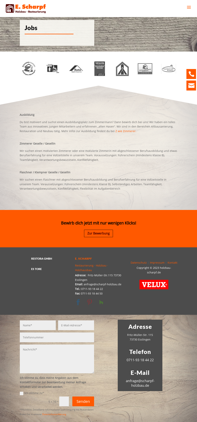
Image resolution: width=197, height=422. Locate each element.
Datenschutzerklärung (54, 414)
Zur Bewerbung (98, 233)
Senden (83, 401)
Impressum (157, 262)
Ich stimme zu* (32, 393)
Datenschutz (139, 262)
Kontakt (172, 262)
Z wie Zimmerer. (125, 131)
